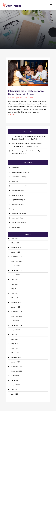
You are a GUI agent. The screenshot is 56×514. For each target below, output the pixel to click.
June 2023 (14, 394)
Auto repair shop (17, 218)
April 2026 (14, 238)
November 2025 (16, 261)
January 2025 (15, 307)
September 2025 (16, 270)
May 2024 (14, 344)
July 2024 (14, 335)
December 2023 (16, 367)
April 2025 (14, 293)
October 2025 (15, 266)
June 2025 (14, 284)
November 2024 (16, 316)
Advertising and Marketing (20, 172)
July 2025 (14, 280)
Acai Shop (15, 168)
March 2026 (15, 243)
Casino (30, 98)
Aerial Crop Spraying (19, 177)
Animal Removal (17, 195)
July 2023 (14, 390)
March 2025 (15, 298)
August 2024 (15, 330)
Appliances (15, 209)
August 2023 (15, 385)
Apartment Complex (18, 200)
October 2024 (15, 321)
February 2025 (16, 302)
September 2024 (16, 325)
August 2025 (15, 275)
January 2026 (15, 252)
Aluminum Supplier (18, 190)
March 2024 (15, 353)
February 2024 (16, 357)
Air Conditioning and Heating (21, 186)
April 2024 (14, 348)
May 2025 (14, 289)
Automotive (16, 227)
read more (11, 115)
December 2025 (16, 257)
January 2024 (15, 362)
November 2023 (16, 371)
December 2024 (16, 312)
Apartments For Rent (18, 204)
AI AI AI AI (15, 181)
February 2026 (16, 248)
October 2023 (15, 376)
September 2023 (16, 380)
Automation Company (19, 223)
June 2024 (14, 339)
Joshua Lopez (14, 98)
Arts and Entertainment (19, 213)
